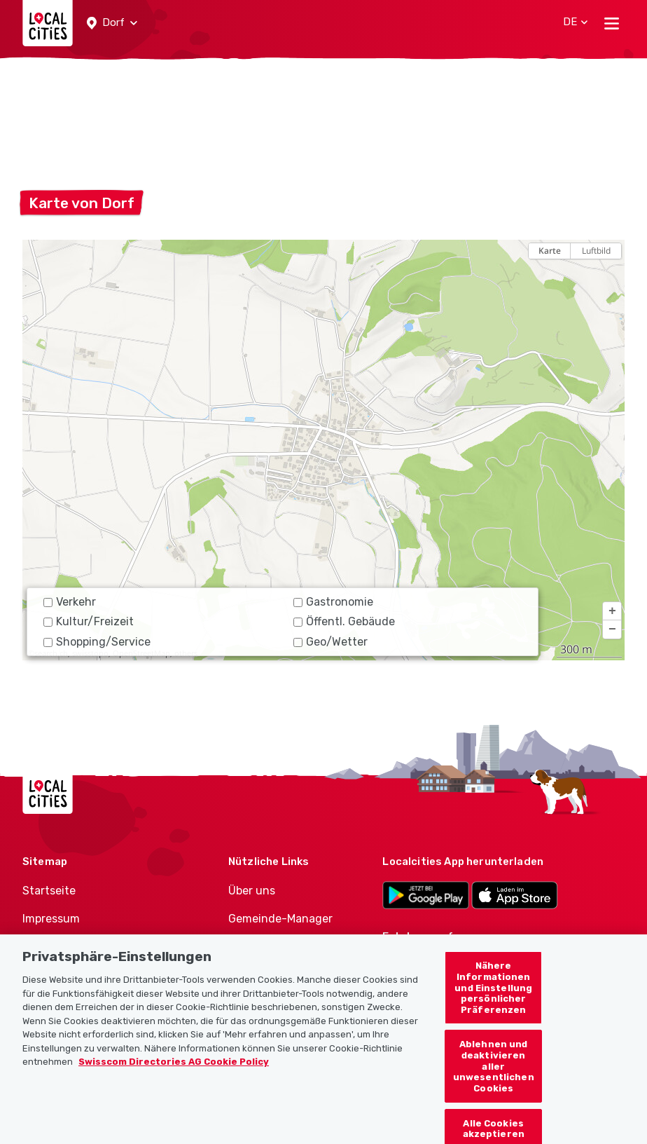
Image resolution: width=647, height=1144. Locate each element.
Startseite (49, 890)
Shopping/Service (97, 641)
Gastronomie (333, 601)
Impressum (51, 918)
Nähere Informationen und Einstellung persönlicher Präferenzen (493, 996)
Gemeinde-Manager (280, 918)
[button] (112, 23)
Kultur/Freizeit (88, 621)
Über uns (251, 890)
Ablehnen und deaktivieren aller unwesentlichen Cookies (493, 1074)
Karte (549, 251)
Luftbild (596, 251)
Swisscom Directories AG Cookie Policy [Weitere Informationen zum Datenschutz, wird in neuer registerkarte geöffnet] (173, 1070)
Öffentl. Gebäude (344, 621)
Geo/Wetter (330, 641)
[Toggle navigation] (612, 23)
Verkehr (69, 601)
